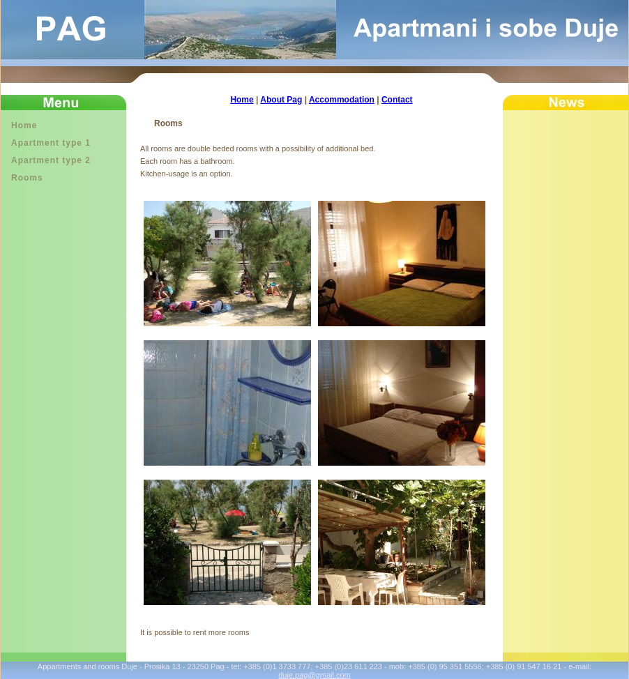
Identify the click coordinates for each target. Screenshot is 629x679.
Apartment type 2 (51, 160)
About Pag (281, 100)
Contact (397, 100)
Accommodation (341, 100)
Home (24, 125)
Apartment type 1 (51, 143)
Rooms (27, 178)
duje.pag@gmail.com (314, 675)
